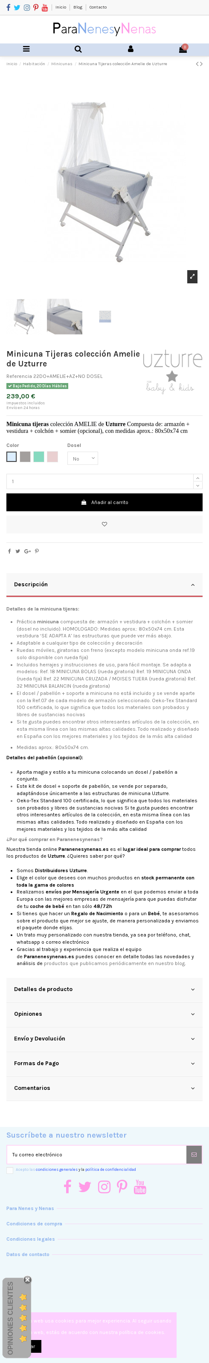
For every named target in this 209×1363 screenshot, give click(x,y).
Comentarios (104, 1088)
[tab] (104, 585)
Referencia (19, 376)
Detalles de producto (104, 989)
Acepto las (76, 1169)
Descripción (104, 584)
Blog (78, 7)
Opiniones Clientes (10, 1318)
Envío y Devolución (104, 1039)
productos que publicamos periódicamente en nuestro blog (114, 963)
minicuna (157, 650)
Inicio (61, 7)
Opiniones (104, 1014)
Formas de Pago (104, 1063)
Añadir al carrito (104, 502)
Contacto (98, 7)
